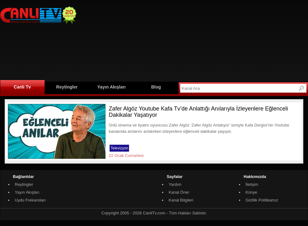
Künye (251, 192)
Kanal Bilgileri (181, 200)
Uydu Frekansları (30, 200)
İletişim (252, 184)
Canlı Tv (22, 86)
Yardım (175, 184)
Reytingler (67, 86)
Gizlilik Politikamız (262, 200)
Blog (156, 86)
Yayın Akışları (111, 86)
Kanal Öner (179, 192)
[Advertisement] (131, 40)
